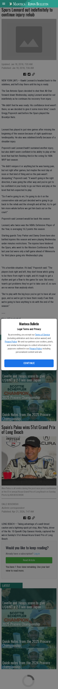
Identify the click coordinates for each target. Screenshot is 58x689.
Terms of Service (42, 334)
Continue (29, 363)
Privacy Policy (11, 341)
